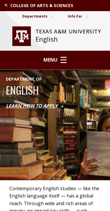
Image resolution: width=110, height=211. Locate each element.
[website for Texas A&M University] (22, 36)
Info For (78, 16)
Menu (55, 60)
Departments (37, 16)
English (46, 39)
